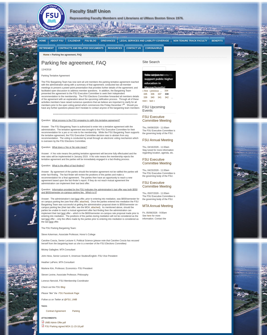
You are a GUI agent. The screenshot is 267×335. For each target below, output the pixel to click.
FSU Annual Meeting (157, 140)
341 (159, 97)
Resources (115, 48)
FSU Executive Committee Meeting (156, 118)
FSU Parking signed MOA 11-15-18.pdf (64, 326)
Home (42, 41)
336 (152, 94)
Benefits (217, 41)
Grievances (108, 41)
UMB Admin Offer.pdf (55, 322)
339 (145, 97)
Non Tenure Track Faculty (190, 41)
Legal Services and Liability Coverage (144, 41)
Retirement (46, 48)
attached (84, 201)
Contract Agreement (56, 311)
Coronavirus (153, 48)
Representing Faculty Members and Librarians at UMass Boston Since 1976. (127, 18)
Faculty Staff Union (90, 11)
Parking (76, 311)
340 (152, 97)
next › (145, 101)
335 (145, 94)
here (149, 215)
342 (167, 97)
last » (152, 101)
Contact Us (133, 48)
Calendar (74, 41)
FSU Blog (90, 41)
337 (159, 94)
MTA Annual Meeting (157, 206)
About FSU (56, 41)
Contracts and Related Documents (80, 48)
